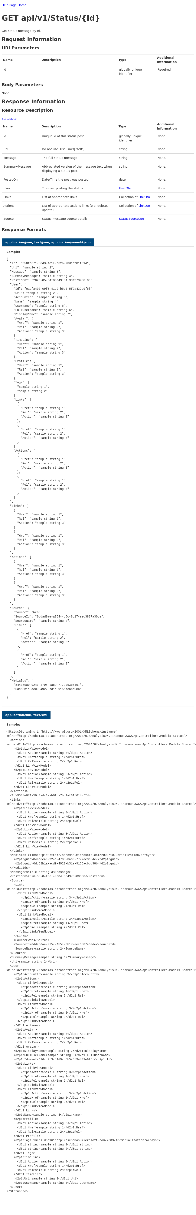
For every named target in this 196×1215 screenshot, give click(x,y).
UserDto (125, 188)
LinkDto (144, 197)
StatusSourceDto (131, 218)
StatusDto (9, 118)
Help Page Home (14, 5)
